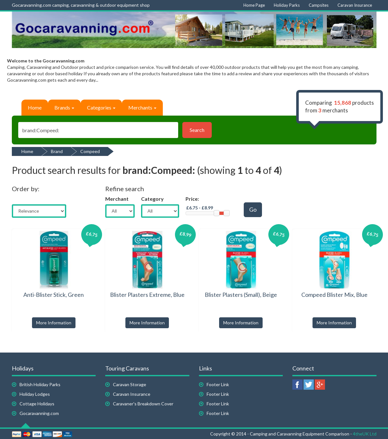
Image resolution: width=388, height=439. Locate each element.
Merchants (142, 107)
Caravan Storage (129, 384)
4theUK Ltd (364, 433)
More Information (53, 322)
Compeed (90, 151)
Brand (57, 151)
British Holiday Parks (40, 384)
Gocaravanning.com (39, 413)
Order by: (25, 188)
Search (197, 130)
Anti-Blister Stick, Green (53, 294)
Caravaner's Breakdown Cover (143, 403)
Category (152, 199)
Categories (101, 107)
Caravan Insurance (131, 394)
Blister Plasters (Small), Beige (241, 294)
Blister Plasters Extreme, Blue (147, 294)
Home (35, 107)
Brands (64, 107)
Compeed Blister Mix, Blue (334, 294)
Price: (192, 199)
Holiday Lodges (35, 394)
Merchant (117, 199)
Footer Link (218, 384)
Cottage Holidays (37, 403)
